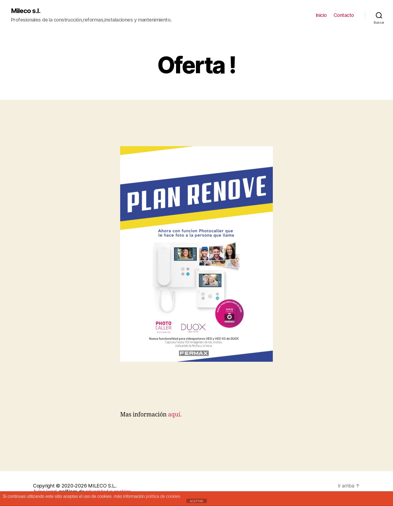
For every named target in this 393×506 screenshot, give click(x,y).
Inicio (321, 15)
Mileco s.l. (25, 11)
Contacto (344, 15)
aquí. (174, 414)
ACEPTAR (196, 501)
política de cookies (163, 496)
